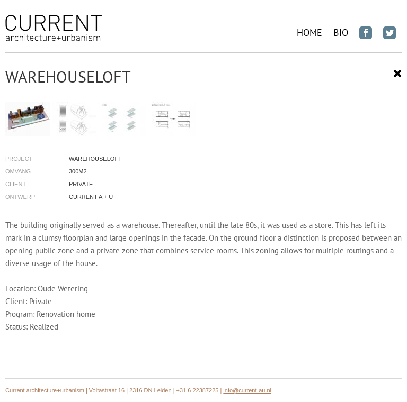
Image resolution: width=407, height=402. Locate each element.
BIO (340, 32)
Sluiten (397, 73)
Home (309, 32)
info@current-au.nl (247, 390)
